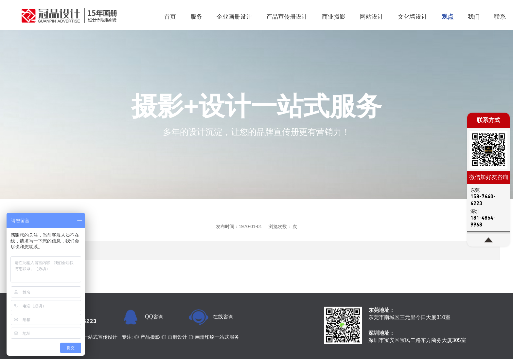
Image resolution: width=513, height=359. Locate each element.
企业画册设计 (234, 16)
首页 (170, 16)
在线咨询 (223, 316)
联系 (500, 16)
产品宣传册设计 (287, 16)
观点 (447, 16)
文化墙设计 (412, 16)
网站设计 (371, 16)
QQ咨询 (154, 316)
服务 (196, 16)
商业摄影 (333, 16)
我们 (474, 16)
